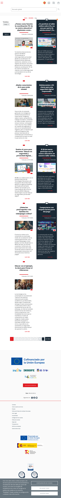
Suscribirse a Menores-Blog (57, 19)
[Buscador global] (34, 9)
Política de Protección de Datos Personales (21, 411)
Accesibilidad (15, 415)
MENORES (31, 18)
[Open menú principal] (2, 2)
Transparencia (15, 424)
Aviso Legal (14, 413)
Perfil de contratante (16, 426)
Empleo (13, 409)
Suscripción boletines (30, 385)
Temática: (6, 22)
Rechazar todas (44, 488)
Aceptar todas (44, 493)
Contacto (14, 404)
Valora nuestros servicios (17, 406)
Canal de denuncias (16, 428)
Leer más (27, 76)
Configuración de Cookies (44, 483)
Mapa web (14, 422)
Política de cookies (16, 419)
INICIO (25, 18)
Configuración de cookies (17, 417)
